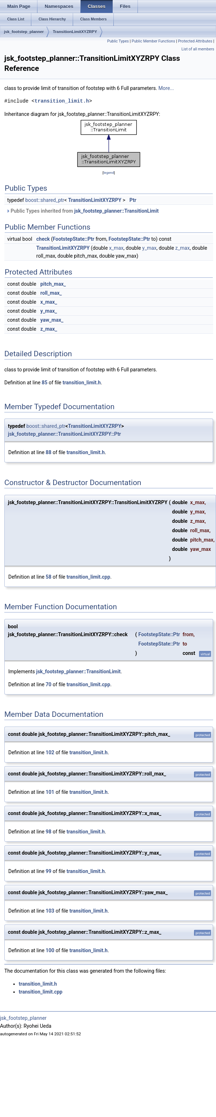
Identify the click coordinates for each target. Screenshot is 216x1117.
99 (48, 871)
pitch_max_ (53, 284)
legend (108, 173)
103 (50, 911)
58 (48, 577)
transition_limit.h (62, 101)
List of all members (197, 49)
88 (48, 452)
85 (45, 382)
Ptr (133, 200)
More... (166, 88)
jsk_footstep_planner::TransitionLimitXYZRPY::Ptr (64, 434)
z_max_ (48, 329)
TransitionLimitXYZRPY (75, 32)
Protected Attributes (195, 41)
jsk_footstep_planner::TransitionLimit (116, 211)
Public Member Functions (153, 41)
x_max (116, 248)
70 (48, 684)
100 (50, 950)
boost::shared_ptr (44, 200)
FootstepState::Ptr (73, 239)
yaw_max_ (51, 320)
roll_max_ (51, 293)
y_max (149, 248)
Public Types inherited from (82, 211)
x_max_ (48, 302)
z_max (182, 248)
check (43, 239)
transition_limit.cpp (88, 577)
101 (50, 792)
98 (48, 832)
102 (50, 752)
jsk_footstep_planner (24, 32)
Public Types (118, 41)
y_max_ (48, 311)
